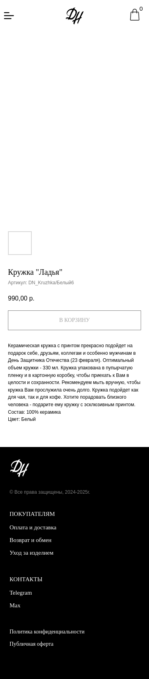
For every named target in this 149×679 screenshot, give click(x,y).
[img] (9, 16)
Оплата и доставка (33, 527)
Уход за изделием (31, 553)
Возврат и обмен (31, 540)
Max (15, 605)
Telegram (21, 593)
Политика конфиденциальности (47, 632)
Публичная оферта (31, 644)
